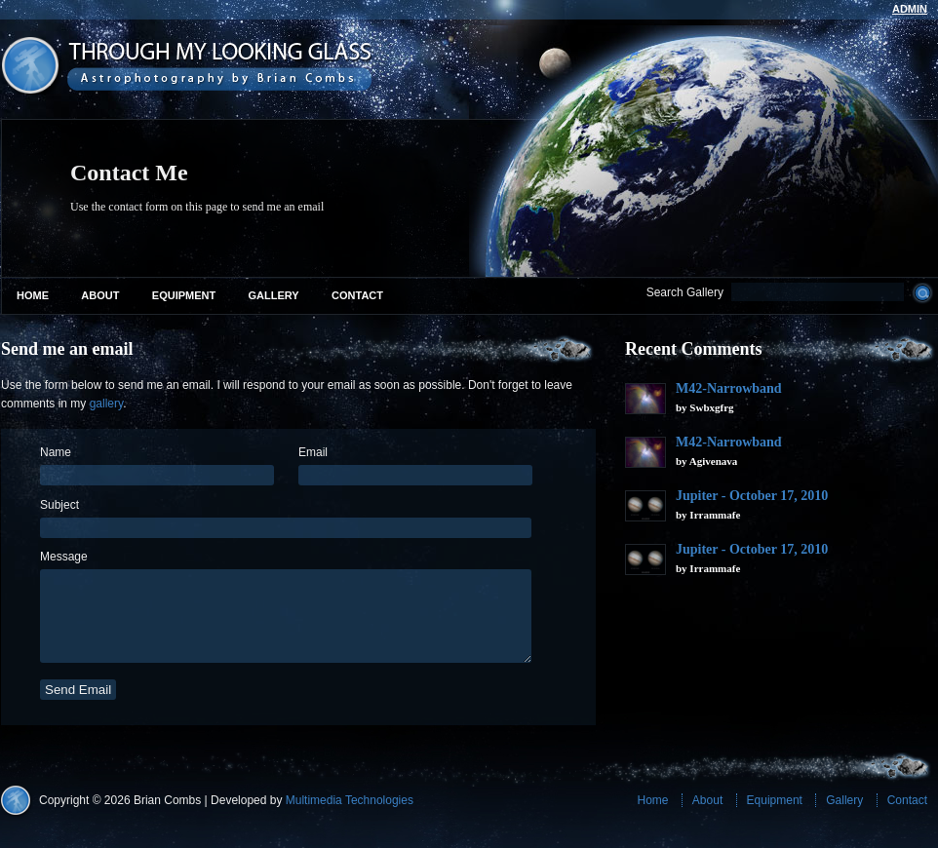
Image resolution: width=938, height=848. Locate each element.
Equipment (183, 295)
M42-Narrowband (729, 388)
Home (33, 295)
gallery (106, 403)
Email (313, 452)
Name (55, 452)
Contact (357, 295)
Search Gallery (684, 292)
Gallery (274, 295)
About (100, 295)
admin (909, 9)
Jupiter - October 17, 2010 (752, 495)
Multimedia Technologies (349, 818)
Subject (59, 505)
